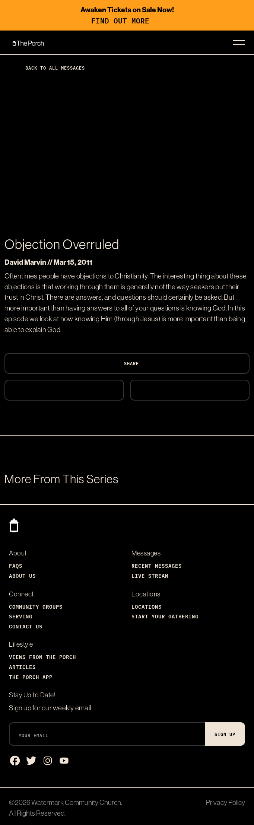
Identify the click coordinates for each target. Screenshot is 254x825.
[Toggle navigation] (238, 42)
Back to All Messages (49, 67)
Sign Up (225, 734)
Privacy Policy (225, 802)
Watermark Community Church (76, 802)
